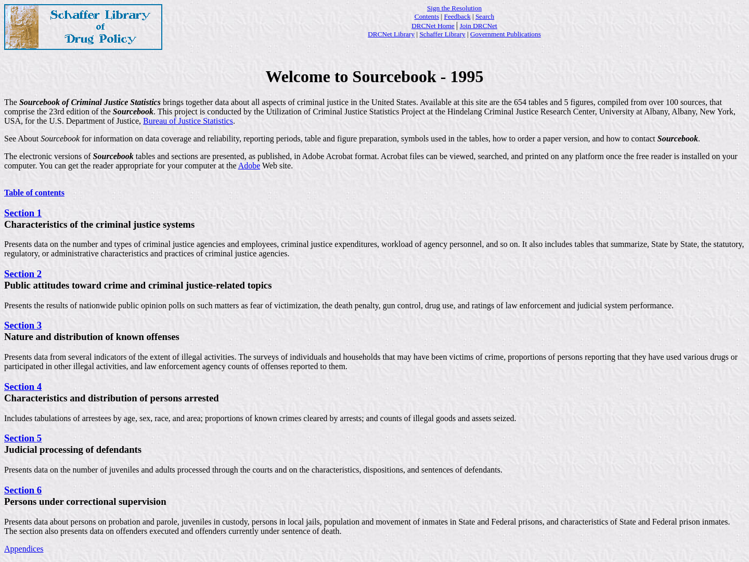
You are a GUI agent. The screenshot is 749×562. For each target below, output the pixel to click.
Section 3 (23, 325)
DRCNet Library (391, 34)
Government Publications (505, 34)
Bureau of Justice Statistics (188, 120)
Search (484, 16)
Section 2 (23, 273)
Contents (427, 16)
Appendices (24, 548)
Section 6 (23, 490)
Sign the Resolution (454, 8)
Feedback (457, 16)
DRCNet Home (433, 26)
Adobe (249, 165)
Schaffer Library (442, 34)
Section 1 (23, 212)
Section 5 (23, 438)
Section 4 (23, 386)
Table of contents (34, 192)
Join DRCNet (478, 26)
